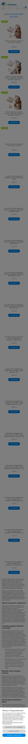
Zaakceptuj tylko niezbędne (14, 727)
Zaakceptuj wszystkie (14, 735)
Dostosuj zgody (14, 731)
